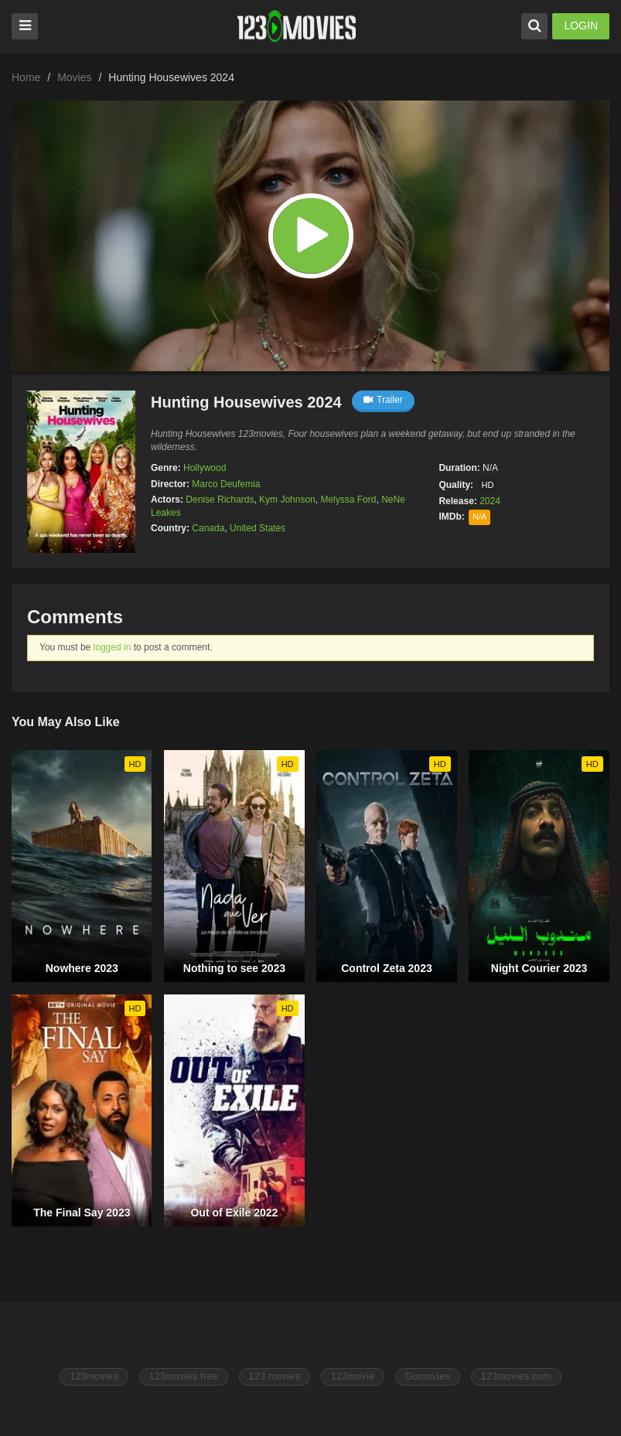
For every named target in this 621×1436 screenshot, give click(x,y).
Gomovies (427, 1376)
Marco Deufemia (226, 484)
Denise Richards (220, 499)
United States (257, 528)
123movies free (183, 1376)
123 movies (274, 1376)
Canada (208, 528)
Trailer (383, 399)
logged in (112, 647)
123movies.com (516, 1376)
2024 (489, 501)
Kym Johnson (287, 499)
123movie (352, 1376)
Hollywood (204, 467)
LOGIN (581, 25)
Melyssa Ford (348, 499)
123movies (94, 1376)
